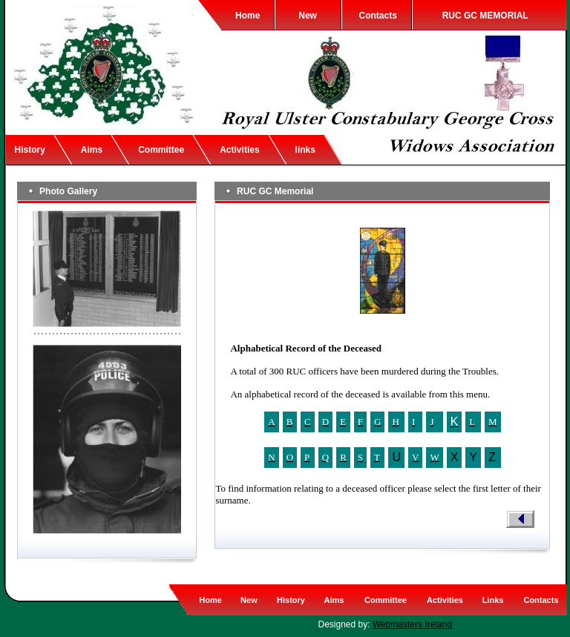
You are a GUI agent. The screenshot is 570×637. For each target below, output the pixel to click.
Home (247, 15)
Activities (239, 150)
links (305, 150)
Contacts (378, 15)
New (307, 15)
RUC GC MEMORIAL (485, 15)
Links (493, 599)
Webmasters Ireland (412, 624)
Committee (161, 150)
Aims (91, 150)
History (30, 150)
